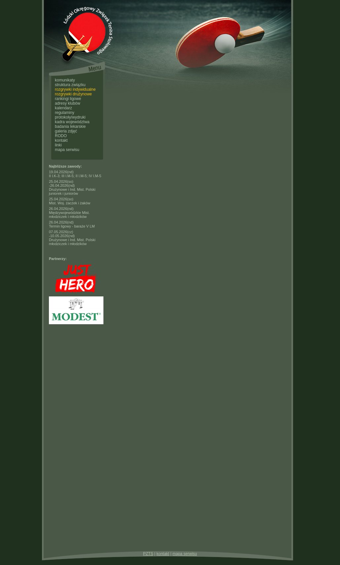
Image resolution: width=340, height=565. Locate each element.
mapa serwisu (67, 149)
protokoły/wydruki (70, 117)
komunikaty (65, 80)
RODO (61, 135)
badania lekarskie (70, 126)
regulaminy (64, 112)
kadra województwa (72, 122)
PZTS (148, 553)
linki (58, 145)
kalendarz (63, 108)
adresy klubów (67, 103)
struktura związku (70, 84)
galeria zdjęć (66, 131)
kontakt (61, 140)
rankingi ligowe (68, 98)
